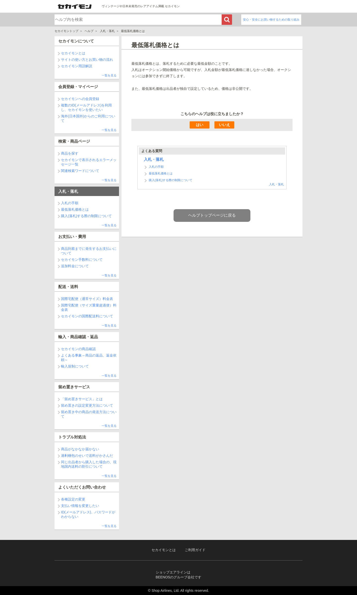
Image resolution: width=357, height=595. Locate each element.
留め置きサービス (74, 387)
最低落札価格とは (75, 209)
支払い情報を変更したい (80, 506)
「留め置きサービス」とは (82, 399)
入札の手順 (69, 203)
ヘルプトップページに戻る (212, 215)
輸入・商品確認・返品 (78, 337)
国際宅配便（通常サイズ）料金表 (87, 299)
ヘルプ (89, 31)
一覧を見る (109, 75)
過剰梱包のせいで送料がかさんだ (87, 456)
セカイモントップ (66, 31)
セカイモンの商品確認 (78, 349)
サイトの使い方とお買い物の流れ (87, 60)
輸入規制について (75, 366)
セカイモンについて (76, 41)
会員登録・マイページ (78, 87)
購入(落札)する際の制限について (86, 216)
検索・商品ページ (74, 141)
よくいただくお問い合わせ (82, 487)
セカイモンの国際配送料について (87, 316)
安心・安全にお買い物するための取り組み (271, 19)
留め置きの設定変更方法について (87, 405)
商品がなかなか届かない (80, 449)
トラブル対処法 (72, 437)
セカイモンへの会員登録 (80, 99)
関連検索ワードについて (80, 171)
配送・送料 (68, 287)
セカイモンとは (73, 53)
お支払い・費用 (72, 236)
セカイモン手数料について (82, 260)
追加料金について (75, 266)
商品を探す (69, 153)
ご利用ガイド (195, 550)
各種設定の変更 (73, 499)
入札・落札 (107, 31)
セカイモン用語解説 (76, 66)
